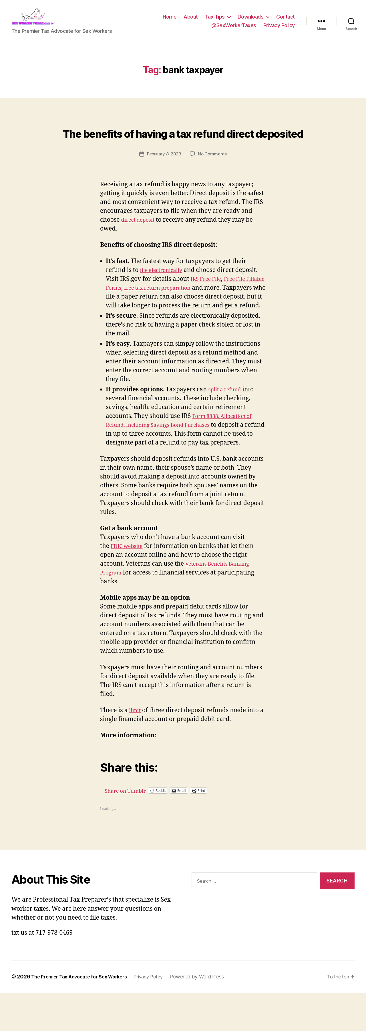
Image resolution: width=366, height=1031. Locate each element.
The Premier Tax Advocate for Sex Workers (84, 1015)
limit (136, 748)
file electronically (164, 299)
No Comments (213, 183)
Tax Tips (215, 21)
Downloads (251, 21)
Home (169, 21)
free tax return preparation (188, 317)
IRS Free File (208, 308)
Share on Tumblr (147, 828)
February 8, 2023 (164, 183)
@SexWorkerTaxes (233, 30)
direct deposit (140, 249)
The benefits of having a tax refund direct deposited (183, 150)
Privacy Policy (279, 30)
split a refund (227, 427)
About (191, 21)
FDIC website (129, 584)
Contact (285, 21)
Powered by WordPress (212, 1015)
